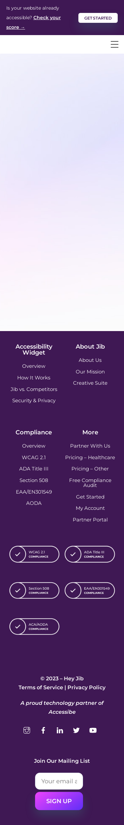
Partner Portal (90, 519)
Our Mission (90, 371)
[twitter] (76, 729)
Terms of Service (41, 687)
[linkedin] (59, 729)
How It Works (33, 377)
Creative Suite (90, 383)
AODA (34, 503)
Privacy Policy (86, 687)
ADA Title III (34, 468)
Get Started (90, 497)
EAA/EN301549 (34, 492)
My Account (90, 508)
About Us (90, 360)
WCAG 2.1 (34, 457)
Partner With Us (90, 446)
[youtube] (93, 729)
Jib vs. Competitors (34, 389)
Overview (33, 366)
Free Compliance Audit (90, 482)
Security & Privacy (34, 400)
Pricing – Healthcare (90, 457)
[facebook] (43, 729)
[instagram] (26, 729)
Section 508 (34, 480)
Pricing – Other (90, 468)
